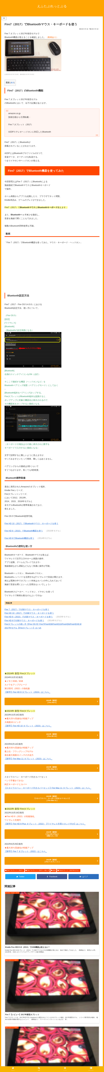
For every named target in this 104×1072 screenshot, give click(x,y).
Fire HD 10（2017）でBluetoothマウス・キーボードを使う (31, 523)
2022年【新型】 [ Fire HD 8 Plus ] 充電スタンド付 (52, 840)
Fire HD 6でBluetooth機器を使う (19, 538)
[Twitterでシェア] (20, 885)
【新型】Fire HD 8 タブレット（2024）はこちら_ (27, 692)
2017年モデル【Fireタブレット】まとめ (23, 628)
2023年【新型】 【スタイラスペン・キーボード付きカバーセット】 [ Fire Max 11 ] (52, 803)
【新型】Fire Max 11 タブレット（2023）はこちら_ (28, 761)
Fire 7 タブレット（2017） (14, 879)
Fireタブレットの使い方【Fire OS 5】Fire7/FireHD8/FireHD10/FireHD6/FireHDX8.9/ (43, 624)
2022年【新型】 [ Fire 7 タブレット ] (52, 869)
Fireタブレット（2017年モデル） (69, 879)
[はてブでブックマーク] (83, 885)
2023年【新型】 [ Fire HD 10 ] (52, 737)
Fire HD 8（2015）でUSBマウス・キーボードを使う (29, 617)
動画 (53, 879)
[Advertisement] (52, 652)
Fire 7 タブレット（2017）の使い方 (37, 879)
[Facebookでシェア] (52, 885)
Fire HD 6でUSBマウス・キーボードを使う (24, 620)
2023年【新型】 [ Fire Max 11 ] (52, 771)
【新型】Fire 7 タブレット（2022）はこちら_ (26, 859)
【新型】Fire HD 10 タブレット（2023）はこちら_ (28, 727)
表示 (12, 83)
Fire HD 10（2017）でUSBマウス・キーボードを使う (29, 613)
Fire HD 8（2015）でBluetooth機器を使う (24, 531)
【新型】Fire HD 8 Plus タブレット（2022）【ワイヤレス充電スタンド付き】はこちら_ (45, 829)
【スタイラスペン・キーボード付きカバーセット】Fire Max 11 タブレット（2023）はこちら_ (48, 792)
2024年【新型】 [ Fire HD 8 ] (52, 702)
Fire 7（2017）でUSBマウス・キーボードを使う (27, 609)
